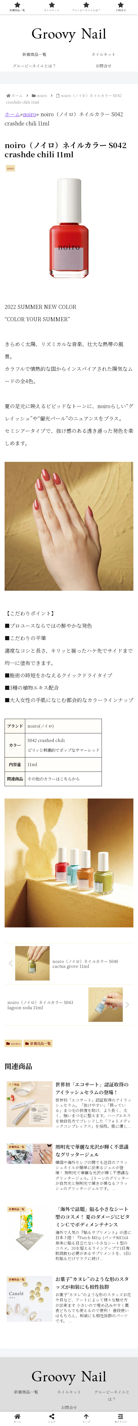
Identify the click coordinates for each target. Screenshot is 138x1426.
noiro (29, 114)
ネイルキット (69, 1392)
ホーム (12, 114)
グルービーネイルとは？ (112, 1395)
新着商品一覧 (38, 1043)
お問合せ (69, 1407)
